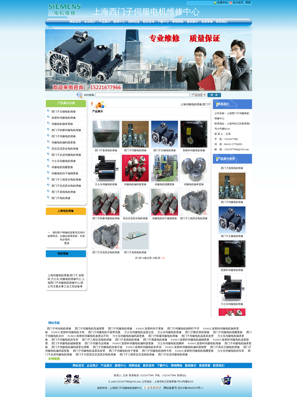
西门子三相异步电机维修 (66, 179)
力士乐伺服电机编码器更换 (128, 335)
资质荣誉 (207, 21)
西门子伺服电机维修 (64, 136)
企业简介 (90, 21)
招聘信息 (134, 21)
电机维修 (63, 253)
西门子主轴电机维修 (64, 111)
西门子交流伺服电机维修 (173, 354)
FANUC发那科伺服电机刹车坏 (144, 347)
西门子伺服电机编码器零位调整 (70, 347)
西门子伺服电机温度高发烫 (198, 335)
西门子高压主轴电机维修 (225, 347)
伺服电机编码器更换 (64, 142)
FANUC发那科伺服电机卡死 (68, 332)
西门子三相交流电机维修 (97, 339)
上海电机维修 (66, 210)
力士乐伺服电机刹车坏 (230, 350)
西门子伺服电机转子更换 (123, 350)
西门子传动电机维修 (59, 328)
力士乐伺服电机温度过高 (139, 332)
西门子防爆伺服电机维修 (66, 130)
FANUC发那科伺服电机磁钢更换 (190, 339)
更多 (67, 244)
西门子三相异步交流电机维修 (137, 354)
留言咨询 (148, 21)
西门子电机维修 (61, 198)
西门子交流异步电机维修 (66, 185)
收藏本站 (222, 2)
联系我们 (221, 21)
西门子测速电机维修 (155, 339)
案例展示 (192, 21)
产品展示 (104, 21)
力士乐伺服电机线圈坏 (170, 343)
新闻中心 (119, 21)
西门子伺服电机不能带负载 (104, 332)
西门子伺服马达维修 (97, 343)
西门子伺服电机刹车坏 (65, 339)
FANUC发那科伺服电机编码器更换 (133, 343)
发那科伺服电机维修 (64, 117)
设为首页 (238, 2)
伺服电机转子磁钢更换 (65, 173)
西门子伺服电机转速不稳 (107, 347)
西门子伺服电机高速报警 (89, 328)
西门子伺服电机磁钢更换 (66, 343)
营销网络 (178, 21)
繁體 (248, 2)
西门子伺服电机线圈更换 (228, 332)
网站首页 (75, 21)
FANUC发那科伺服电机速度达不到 (88, 335)
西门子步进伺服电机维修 (66, 154)
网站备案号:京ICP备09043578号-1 (183, 387)
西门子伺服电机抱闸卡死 (157, 350)
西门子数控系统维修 (197, 332)
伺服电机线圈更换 (62, 167)
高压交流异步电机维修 (65, 148)
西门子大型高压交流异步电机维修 (96, 354)
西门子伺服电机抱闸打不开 (183, 328)
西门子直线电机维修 (64, 191)
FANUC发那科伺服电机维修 (204, 343)
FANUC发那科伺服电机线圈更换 (194, 350)
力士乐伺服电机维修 (64, 161)
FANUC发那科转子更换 (150, 328)
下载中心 (163, 21)
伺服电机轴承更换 (62, 123)
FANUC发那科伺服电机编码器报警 (185, 347)
